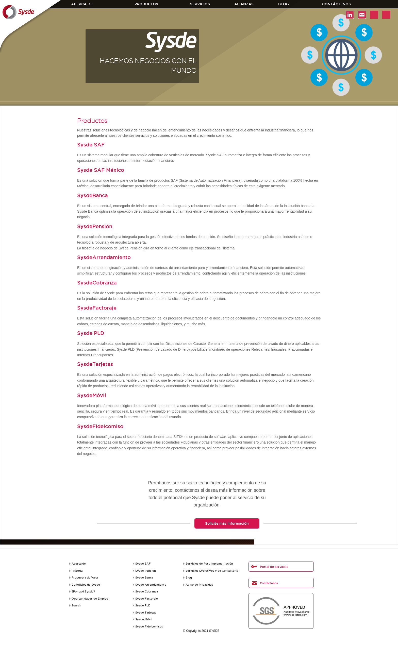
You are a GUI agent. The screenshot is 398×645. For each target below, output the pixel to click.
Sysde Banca (144, 577)
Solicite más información (227, 523)
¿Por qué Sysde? (83, 591)
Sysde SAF (143, 563)
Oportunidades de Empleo (90, 598)
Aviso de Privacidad (199, 584)
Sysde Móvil (143, 619)
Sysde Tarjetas (145, 612)
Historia (77, 570)
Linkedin (350, 15)
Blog (283, 4)
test (386, 15)
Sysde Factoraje (146, 598)
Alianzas (244, 4)
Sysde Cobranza (146, 591)
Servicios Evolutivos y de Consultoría (212, 570)
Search (76, 605)
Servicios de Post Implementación (209, 563)
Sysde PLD (143, 605)
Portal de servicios (274, 566)
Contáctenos (336, 4)
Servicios (200, 4)
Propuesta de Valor (85, 577)
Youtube (374, 15)
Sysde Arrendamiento (150, 584)
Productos (146, 4)
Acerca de (82, 4)
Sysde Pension (145, 570)
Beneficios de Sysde (86, 584)
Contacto (362, 15)
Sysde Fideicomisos (149, 626)
